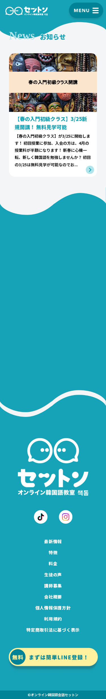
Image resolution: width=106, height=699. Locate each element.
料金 (53, 563)
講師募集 (53, 586)
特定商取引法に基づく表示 (53, 630)
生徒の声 (53, 574)
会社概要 (53, 597)
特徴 (53, 552)
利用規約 (53, 619)
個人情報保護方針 (53, 608)
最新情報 (53, 541)
